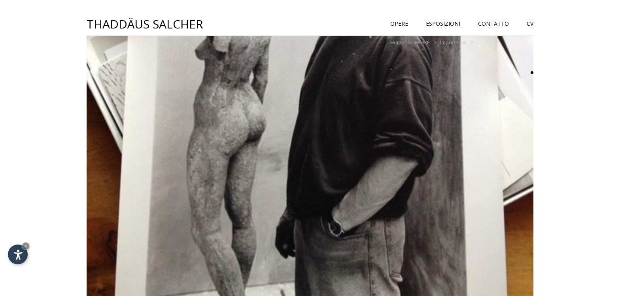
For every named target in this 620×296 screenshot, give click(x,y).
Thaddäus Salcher (145, 23)
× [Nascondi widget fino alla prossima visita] (25, 246)
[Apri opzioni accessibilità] (18, 254)
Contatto (493, 23)
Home (397, 42)
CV (530, 23)
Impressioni (453, 42)
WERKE (422, 42)
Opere (399, 23)
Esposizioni (443, 23)
